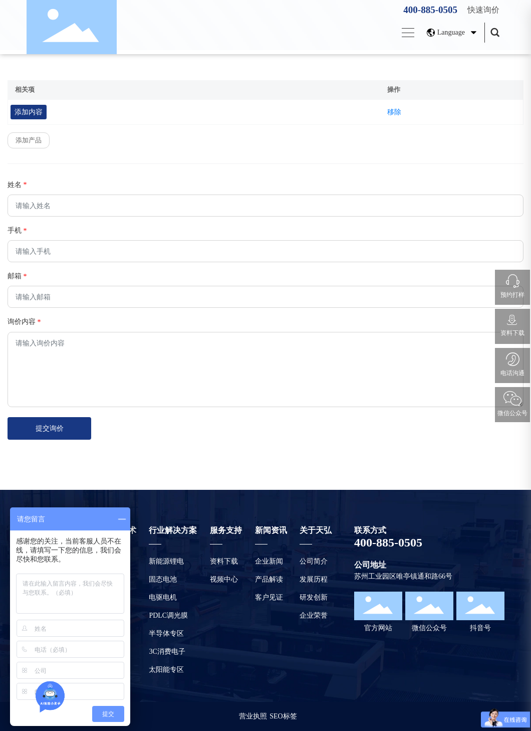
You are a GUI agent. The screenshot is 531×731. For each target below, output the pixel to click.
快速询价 (483, 10)
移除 (394, 112)
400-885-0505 (430, 10)
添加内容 (29, 112)
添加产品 (29, 140)
